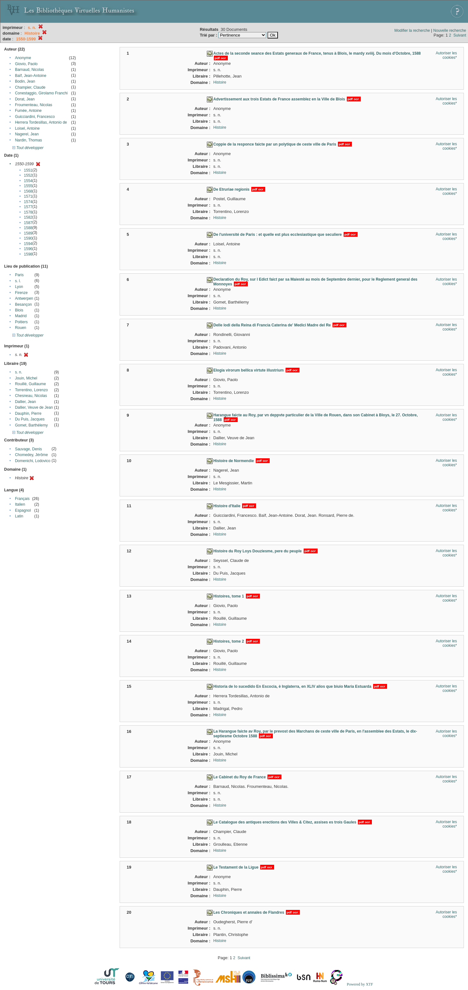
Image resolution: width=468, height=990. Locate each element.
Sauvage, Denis (28, 449)
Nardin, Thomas (28, 140)
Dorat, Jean (25, 99)
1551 (28, 170)
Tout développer (27, 148)
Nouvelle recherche (449, 30)
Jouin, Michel (26, 378)
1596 (28, 249)
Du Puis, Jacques (29, 419)
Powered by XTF (360, 984)
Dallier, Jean (25, 401)
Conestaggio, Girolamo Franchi (41, 93)
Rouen (20, 327)
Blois (19, 310)
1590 (28, 238)
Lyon (19, 286)
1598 (28, 254)
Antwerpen (24, 298)
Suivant (459, 35)
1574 (28, 202)
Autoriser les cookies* (446, 55)
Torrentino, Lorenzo (31, 390)
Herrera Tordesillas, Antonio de (41, 122)
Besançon (23, 304)
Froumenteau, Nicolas (33, 105)
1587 (28, 223)
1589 (28, 233)
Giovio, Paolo (26, 64)
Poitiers (21, 322)
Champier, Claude (30, 87)
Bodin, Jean (25, 81)
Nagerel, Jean (27, 134)
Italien (20, 504)
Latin (19, 516)
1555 (28, 186)
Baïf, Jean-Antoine (30, 75)
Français (22, 498)
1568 (28, 191)
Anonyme (23, 58)
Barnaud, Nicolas (29, 69)
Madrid (21, 316)
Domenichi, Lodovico (32, 461)
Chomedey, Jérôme (31, 455)
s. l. (18, 281)
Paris (19, 275)
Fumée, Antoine (28, 110)
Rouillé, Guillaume (30, 384)
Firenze (21, 292)
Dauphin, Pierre (28, 413)
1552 (28, 175)
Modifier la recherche (412, 30)
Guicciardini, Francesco (35, 116)
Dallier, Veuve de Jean (34, 407)
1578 (28, 212)
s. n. (18, 372)
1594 (28, 244)
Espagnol (23, 510)
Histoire (219, 82)
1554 (28, 181)
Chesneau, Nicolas (31, 395)
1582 (28, 217)
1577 (28, 207)
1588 (28, 228)
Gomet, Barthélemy (31, 425)
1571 (28, 196)
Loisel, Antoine (27, 128)
